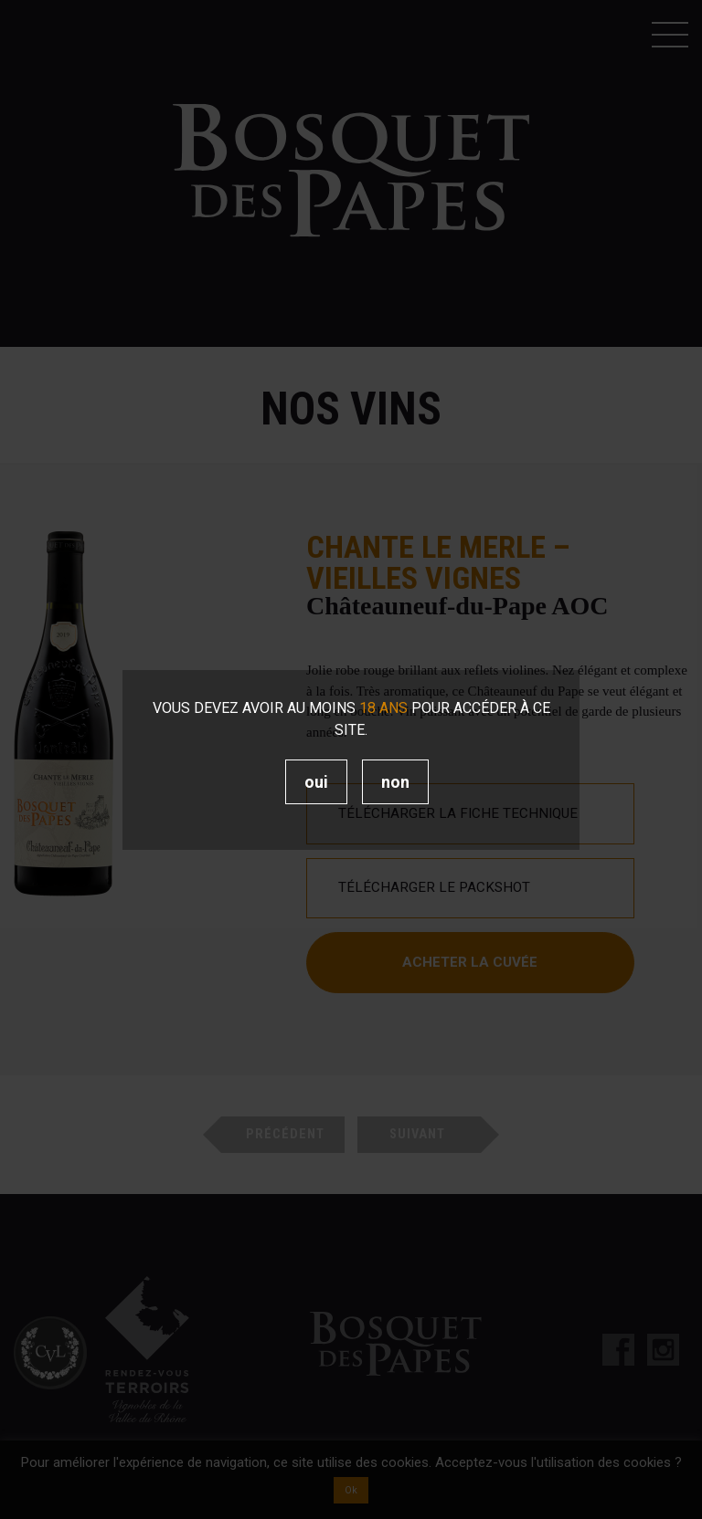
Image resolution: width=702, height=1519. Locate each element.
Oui (316, 781)
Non (395, 781)
